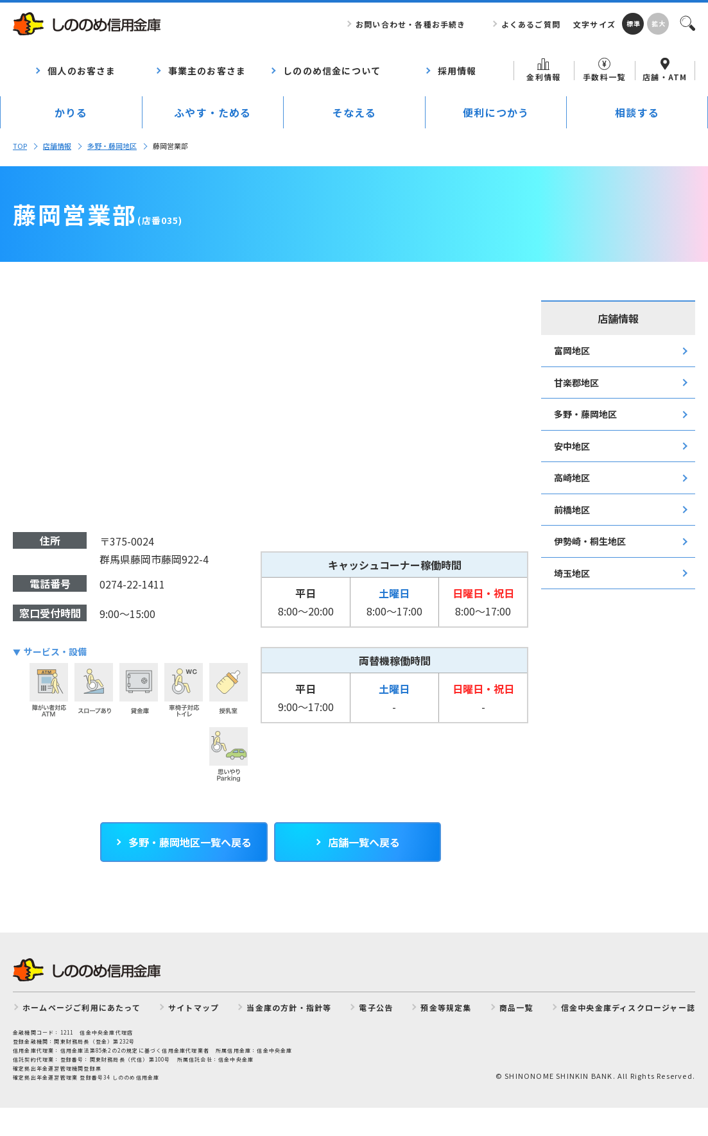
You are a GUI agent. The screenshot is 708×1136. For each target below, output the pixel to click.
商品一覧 (516, 1007)
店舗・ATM (665, 70)
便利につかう (496, 112)
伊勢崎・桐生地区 (590, 541)
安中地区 (572, 446)
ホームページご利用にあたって (81, 1007)
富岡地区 (572, 350)
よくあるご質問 (530, 24)
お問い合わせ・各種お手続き (411, 24)
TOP (20, 146)
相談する (637, 112)
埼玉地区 (572, 573)
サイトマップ (193, 1007)
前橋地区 (572, 509)
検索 (686, 22)
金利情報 (543, 70)
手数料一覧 (604, 70)
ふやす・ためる (212, 112)
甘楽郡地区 (576, 382)
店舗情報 (57, 146)
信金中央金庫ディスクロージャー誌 (628, 1007)
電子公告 (376, 1007)
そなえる (354, 112)
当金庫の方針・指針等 (288, 1007)
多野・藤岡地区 (112, 146)
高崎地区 (572, 477)
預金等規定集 (445, 1007)
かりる (71, 112)
